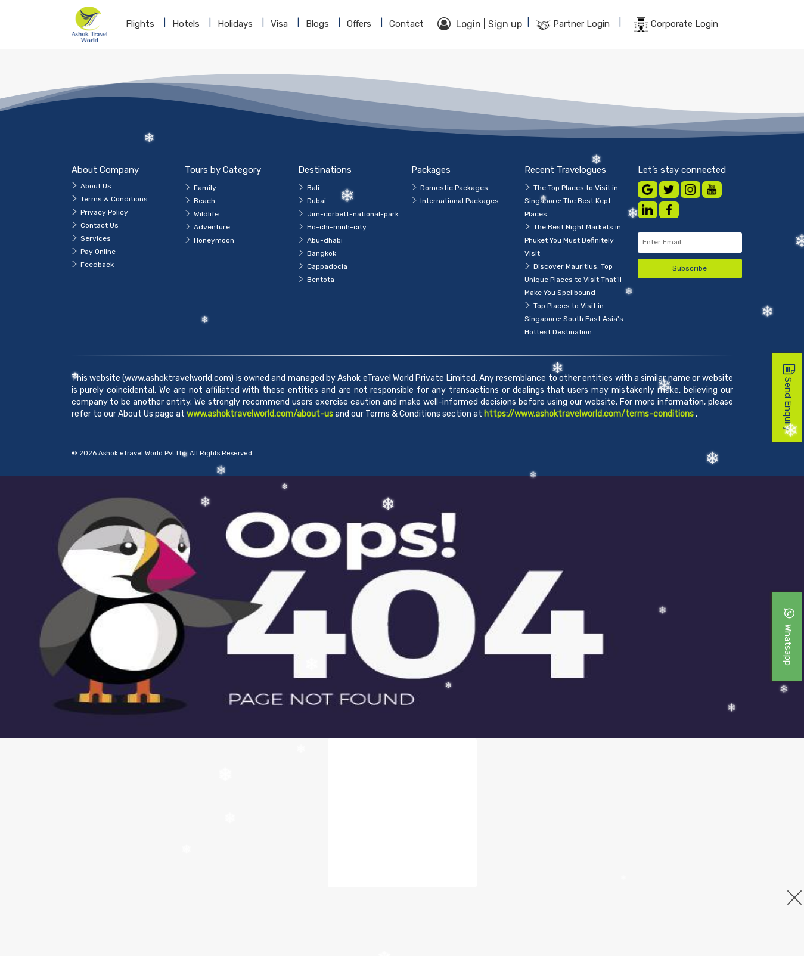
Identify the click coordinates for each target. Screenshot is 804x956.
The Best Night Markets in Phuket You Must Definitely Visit (572, 240)
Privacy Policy (104, 212)
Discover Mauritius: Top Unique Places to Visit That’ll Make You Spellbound (573, 279)
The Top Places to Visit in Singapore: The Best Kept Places (571, 201)
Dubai (316, 201)
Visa (279, 23)
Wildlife (206, 214)
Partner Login (573, 24)
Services (95, 238)
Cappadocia (327, 266)
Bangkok (321, 253)
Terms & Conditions (114, 199)
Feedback (97, 264)
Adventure (212, 227)
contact (406, 23)
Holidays (235, 23)
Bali (313, 188)
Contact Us (99, 225)
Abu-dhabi (325, 240)
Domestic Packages (454, 188)
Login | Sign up (479, 23)
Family (205, 188)
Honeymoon (214, 240)
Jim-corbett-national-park (353, 214)
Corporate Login (676, 24)
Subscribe (689, 268)
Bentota (320, 279)
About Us (95, 186)
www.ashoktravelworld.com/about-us (260, 414)
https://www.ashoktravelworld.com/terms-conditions (590, 414)
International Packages (459, 201)
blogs (317, 23)
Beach (204, 201)
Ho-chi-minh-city (337, 227)
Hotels (186, 23)
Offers (359, 23)
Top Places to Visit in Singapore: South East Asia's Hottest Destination (573, 319)
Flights (140, 23)
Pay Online (98, 251)
